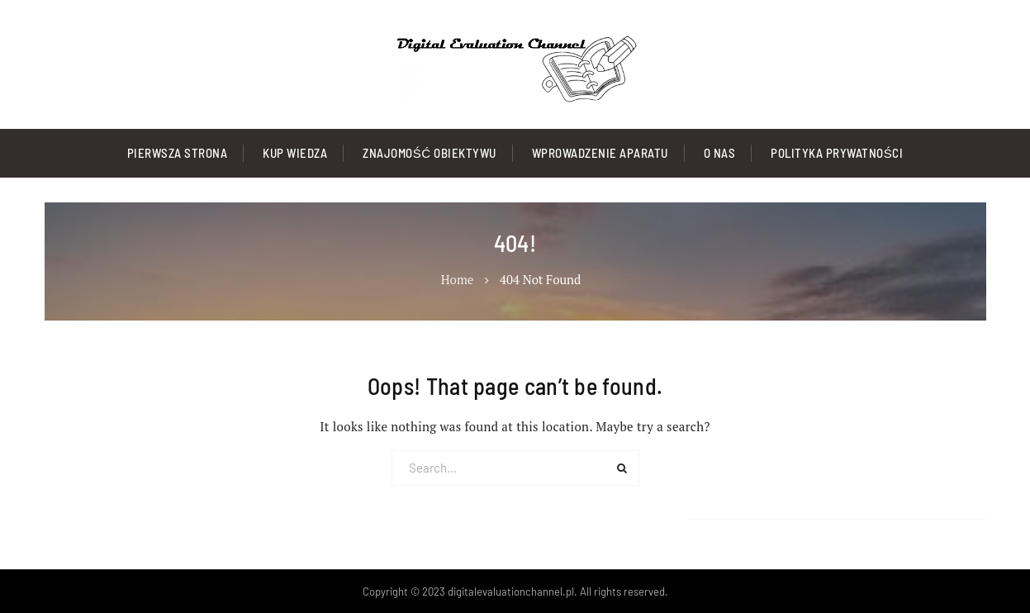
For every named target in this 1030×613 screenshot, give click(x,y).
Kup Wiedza (295, 152)
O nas (720, 152)
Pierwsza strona (177, 152)
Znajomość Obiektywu (429, 152)
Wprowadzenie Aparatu (600, 152)
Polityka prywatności (837, 152)
